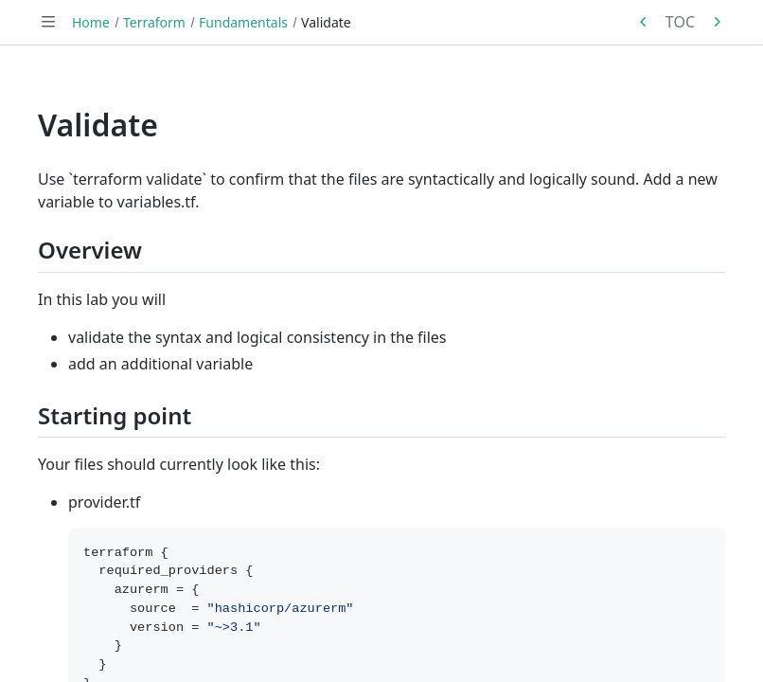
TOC (680, 21)
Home (91, 22)
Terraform (154, 22)
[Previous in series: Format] (643, 21)
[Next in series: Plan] (716, 21)
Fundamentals (243, 22)
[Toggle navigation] (48, 21)
